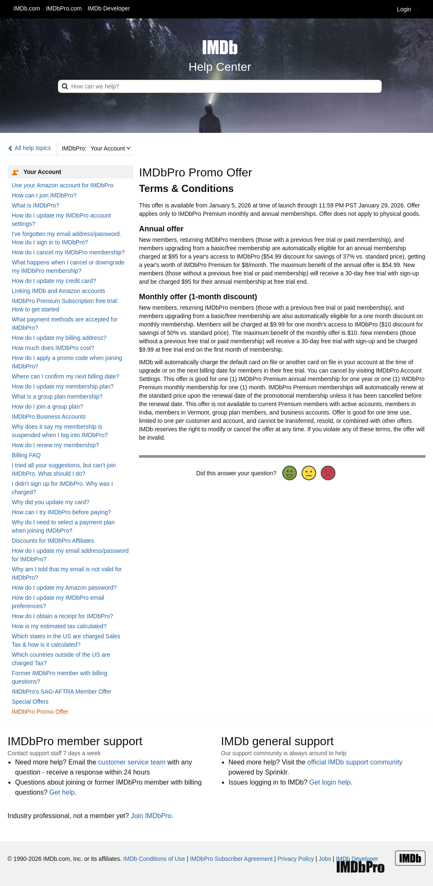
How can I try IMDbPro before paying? (61, 512)
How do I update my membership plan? (63, 386)
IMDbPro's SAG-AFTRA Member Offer (61, 691)
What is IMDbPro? (35, 205)
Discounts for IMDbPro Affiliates (53, 540)
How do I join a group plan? (47, 406)
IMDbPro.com (64, 8)
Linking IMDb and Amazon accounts (58, 291)
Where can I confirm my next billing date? (65, 376)
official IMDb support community (354, 762)
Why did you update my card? (50, 502)
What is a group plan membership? (57, 396)
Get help (62, 792)
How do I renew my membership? (55, 445)
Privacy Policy (296, 858)
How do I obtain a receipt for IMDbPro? (62, 616)
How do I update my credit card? (54, 280)
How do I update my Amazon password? (64, 587)
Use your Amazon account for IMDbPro (62, 185)
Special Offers (30, 701)
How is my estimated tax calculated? (59, 626)
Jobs (325, 858)
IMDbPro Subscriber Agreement (231, 858)
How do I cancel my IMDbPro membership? (68, 252)
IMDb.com (26, 8)
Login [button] (408, 9)
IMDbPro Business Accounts (49, 416)
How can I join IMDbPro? (44, 195)
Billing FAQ (26, 455)
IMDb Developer (109, 8)
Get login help (330, 782)
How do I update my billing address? (59, 337)
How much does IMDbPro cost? (53, 348)
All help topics (29, 148)
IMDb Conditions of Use (154, 858)
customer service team (131, 762)
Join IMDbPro (151, 815)
